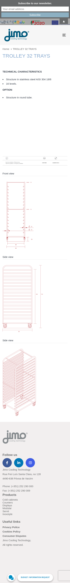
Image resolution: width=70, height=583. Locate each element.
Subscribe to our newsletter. (35, 3)
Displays (7, 505)
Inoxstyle (7, 514)
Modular (7, 508)
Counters (8, 502)
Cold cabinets (10, 499)
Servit (6, 511)
